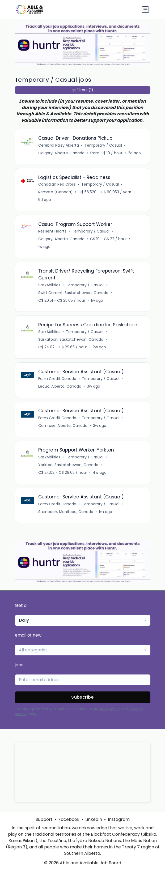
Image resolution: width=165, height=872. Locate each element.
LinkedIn (93, 819)
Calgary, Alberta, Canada (61, 153)
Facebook (68, 819)
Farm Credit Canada (57, 378)
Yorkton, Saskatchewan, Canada (68, 464)
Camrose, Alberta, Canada (62, 425)
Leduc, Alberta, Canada (59, 386)
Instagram (119, 819)
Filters (82, 90)
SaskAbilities (49, 285)
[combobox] (82, 620)
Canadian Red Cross (57, 184)
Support (44, 819)
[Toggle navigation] (145, 10)
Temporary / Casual (103, 145)
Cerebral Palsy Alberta (58, 145)
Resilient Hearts (52, 231)
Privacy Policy (109, 709)
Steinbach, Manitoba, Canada (65, 511)
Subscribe (82, 697)
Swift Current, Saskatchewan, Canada (73, 292)
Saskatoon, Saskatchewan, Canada (70, 339)
